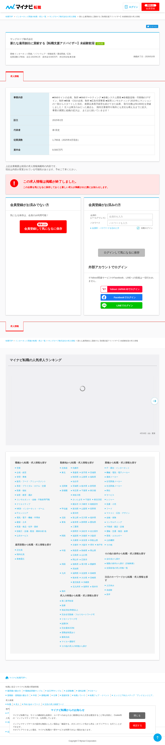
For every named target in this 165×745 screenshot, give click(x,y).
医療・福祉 (21, 490)
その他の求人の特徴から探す (74, 646)
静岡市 (75, 531)
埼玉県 (75, 490)
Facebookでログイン (125, 297)
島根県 (84, 550)
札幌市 (75, 468)
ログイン (133, 7)
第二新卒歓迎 (67, 601)
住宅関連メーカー (114, 481)
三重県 (75, 527)
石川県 (84, 517)
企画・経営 (21, 472)
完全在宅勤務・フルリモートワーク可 (78, 614)
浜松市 (84, 531)
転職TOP (9, 17)
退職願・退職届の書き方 (18, 695)
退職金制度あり (68, 632)
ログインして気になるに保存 (121, 252)
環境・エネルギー (114, 536)
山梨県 (84, 509)
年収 (35, 695)
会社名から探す (113, 559)
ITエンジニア (22, 513)
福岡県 (75, 573)
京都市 (75, 545)
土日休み (110, 585)
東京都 (93, 490)
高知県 (75, 569)
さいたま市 (77, 499)
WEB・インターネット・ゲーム (30, 509)
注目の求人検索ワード (54, 704)
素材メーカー (112, 477)
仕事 (55, 695)
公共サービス (22, 536)
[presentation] (122, 239)
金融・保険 (111, 517)
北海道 (64, 468)
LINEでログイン (124, 305)
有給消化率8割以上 (70, 610)
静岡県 (84, 522)
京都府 (84, 536)
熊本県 (75, 578)
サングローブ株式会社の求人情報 (62, 17)
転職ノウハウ (79, 695)
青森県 (75, 472)
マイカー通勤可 (68, 641)
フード (109, 509)
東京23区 (98, 499)
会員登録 (150, 7)
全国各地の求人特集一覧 (117, 568)
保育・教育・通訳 (24, 495)
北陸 (64, 517)
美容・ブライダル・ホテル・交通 (31, 486)
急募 (64, 605)
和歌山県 (94, 540)
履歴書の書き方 (14, 691)
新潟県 (75, 509)
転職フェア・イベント (99, 695)
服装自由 (65, 637)
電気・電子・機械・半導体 (28, 517)
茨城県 (75, 486)
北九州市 (76, 586)
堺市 (92, 545)
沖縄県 (86, 582)
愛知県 (93, 522)
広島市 (84, 559)
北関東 (64, 486)
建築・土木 (21, 522)
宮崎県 (93, 578)
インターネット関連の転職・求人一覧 (31, 17)
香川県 (84, 564)
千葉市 (88, 499)
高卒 (108, 594)
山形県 (84, 477)
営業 (19, 468)
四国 (64, 564)
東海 (64, 522)
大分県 (84, 578)
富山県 (75, 517)
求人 (17, 704)
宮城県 (93, 472)
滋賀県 (75, 536)
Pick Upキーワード (32, 704)
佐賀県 (84, 573)
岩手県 (84, 472)
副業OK (65, 623)
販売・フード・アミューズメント (31, 481)
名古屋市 (94, 531)
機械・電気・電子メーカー (118, 472)
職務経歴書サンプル (34, 691)
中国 (64, 550)
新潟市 (75, 513)
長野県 (93, 509)
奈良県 (84, 540)
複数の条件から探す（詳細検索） (121, 563)
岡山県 (93, 550)
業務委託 (20, 559)
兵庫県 (75, 540)
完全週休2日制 (68, 628)
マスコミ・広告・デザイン (118, 513)
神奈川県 (76, 495)
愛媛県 (93, 564)
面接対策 (65, 695)
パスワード (95, 223)
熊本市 (95, 586)
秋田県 (75, 477)
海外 (64, 591)
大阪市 (84, 545)
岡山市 (75, 559)
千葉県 (84, 490)
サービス (110, 495)
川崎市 (84, 504)
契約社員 (20, 554)
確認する (137, 725)
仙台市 (75, 481)
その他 (109, 545)
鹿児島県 (76, 582)
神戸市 (100, 545)
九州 (64, 573)
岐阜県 (75, 522)
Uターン (93, 691)
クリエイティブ (23, 504)
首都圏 (64, 490)
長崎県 (93, 573)
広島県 (75, 555)
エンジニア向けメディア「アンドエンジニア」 (134, 695)
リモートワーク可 (69, 619)
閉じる (137, 715)
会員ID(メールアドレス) (97, 216)
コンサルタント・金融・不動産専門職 (33, 499)
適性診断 (82, 691)
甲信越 (64, 509)
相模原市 (94, 504)
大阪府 (93, 536)
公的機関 (110, 540)
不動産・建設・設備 (115, 527)
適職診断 (45, 695)
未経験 (109, 590)
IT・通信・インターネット (118, 468)
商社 (108, 490)
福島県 (93, 477)
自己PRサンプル (54, 691)
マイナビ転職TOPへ (18, 678)
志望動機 (70, 691)
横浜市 (75, 504)
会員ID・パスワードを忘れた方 (105, 228)
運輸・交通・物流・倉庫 (117, 531)
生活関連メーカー (114, 486)
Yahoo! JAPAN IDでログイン (125, 289)
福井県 (93, 517)
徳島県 (75, 564)
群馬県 (93, 486)
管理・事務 (21, 477)
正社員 (19, 550)
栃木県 (84, 486)
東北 (64, 472)
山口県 (84, 555)
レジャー (110, 499)
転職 (9, 704)
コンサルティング (114, 522)
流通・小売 (111, 504)
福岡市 (86, 586)
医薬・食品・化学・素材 (27, 527)
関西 (64, 536)
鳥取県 (75, 550)
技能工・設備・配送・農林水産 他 (31, 531)
